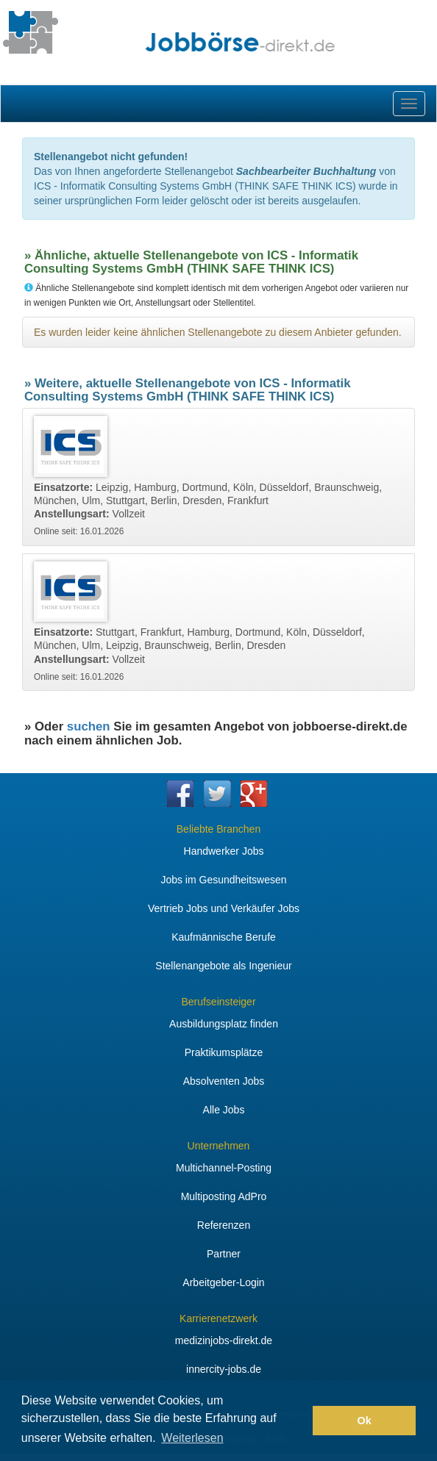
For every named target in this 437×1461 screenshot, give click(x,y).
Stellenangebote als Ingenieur (223, 966)
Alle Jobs (224, 1110)
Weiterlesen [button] (192, 1438)
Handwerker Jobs (224, 851)
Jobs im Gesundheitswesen (223, 880)
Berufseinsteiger (218, 1002)
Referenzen (223, 1225)
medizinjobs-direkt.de (223, 1340)
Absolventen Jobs (224, 1081)
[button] (298, 1420)
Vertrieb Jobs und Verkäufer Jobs (223, 908)
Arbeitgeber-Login (223, 1282)
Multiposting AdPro (224, 1196)
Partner (224, 1254)
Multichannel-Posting (223, 1168)
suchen (88, 726)
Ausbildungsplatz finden (223, 1024)
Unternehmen (219, 1146)
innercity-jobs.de (223, 1369)
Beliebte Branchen (218, 829)
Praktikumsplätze (224, 1052)
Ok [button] (365, 1420)
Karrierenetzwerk (218, 1318)
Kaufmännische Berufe (223, 937)
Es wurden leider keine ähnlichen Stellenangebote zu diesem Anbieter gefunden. (218, 332)
